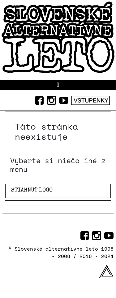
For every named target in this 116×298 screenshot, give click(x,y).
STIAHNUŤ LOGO (32, 190)
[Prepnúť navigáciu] (58, 85)
